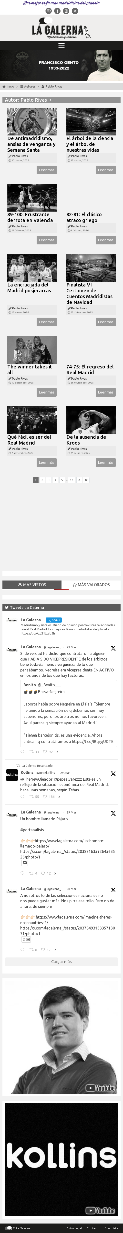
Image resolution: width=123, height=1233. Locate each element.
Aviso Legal (74, 1228)
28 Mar (71, 889)
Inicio (10, 86)
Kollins (27, 772)
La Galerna (31, 647)
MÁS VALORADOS (91, 584)
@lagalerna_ (52, 647)
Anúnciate (111, 1228)
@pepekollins (45, 772)
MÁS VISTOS (32, 584)
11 (72, 480)
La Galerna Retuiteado (37, 765)
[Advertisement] (61, 530)
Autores (30, 86)
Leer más (46, 170)
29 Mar (71, 647)
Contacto (93, 1228)
